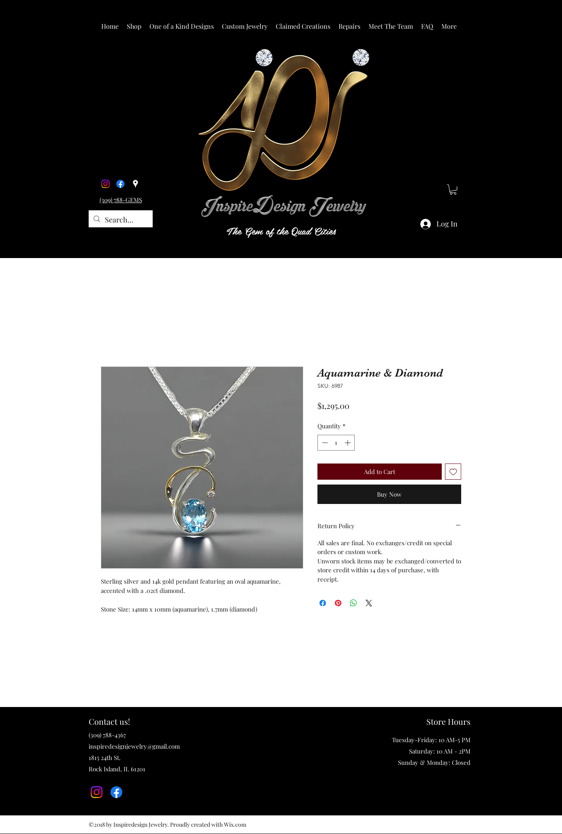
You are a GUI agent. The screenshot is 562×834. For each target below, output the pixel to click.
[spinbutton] (336, 442)
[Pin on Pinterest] (338, 603)
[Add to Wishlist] (453, 472)
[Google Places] (135, 183)
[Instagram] (105, 183)
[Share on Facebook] (323, 603)
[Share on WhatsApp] (353, 603)
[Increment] (348, 442)
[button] (134, 26)
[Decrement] (324, 442)
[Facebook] (120, 183)
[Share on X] (369, 603)
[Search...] (120, 220)
